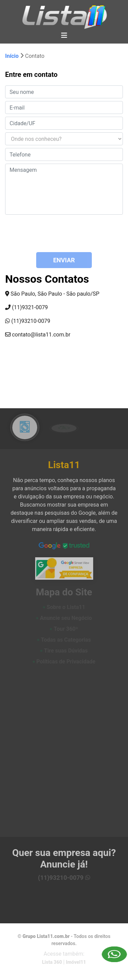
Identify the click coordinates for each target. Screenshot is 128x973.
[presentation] (46, 233)
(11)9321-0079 (26, 307)
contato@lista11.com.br (37, 334)
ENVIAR (64, 260)
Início (12, 56)
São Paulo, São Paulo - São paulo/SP (52, 294)
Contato (35, 56)
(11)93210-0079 (27, 321)
